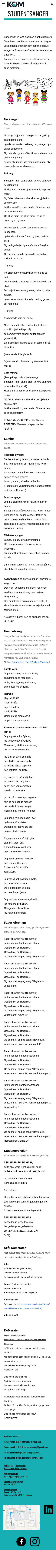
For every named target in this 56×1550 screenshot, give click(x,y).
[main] (28, 14)
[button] (3, 4)
